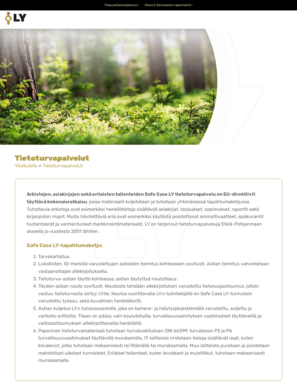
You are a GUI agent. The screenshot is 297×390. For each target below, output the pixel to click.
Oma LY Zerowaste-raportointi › (169, 5)
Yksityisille (26, 165)
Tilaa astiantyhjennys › (121, 5)
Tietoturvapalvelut (63, 165)
